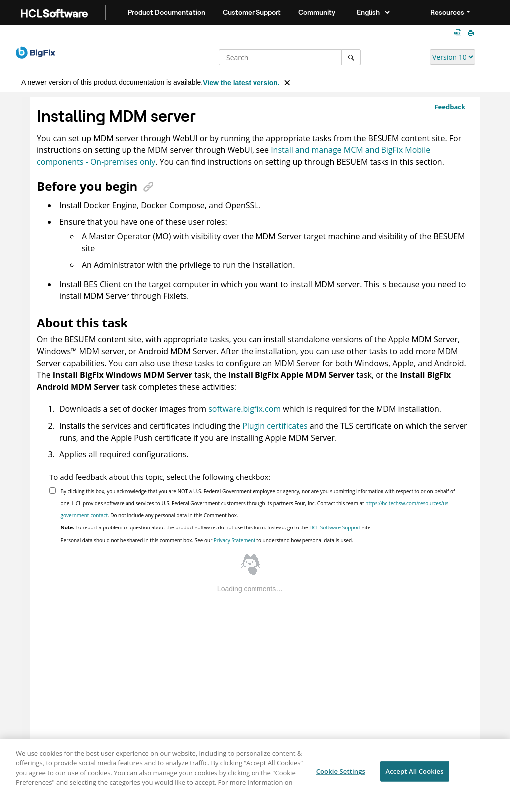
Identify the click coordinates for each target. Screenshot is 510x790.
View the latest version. (241, 83)
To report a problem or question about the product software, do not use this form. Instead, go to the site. (216, 527)
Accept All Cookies (414, 774)
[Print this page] (471, 33)
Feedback (449, 106)
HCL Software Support (335, 527)
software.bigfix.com (244, 408)
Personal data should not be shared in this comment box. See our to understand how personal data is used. (207, 540)
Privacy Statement (234, 540)
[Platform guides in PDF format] (459, 33)
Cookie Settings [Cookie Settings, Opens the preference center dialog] (340, 774)
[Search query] (290, 57)
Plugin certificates (274, 425)
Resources (447, 12)
